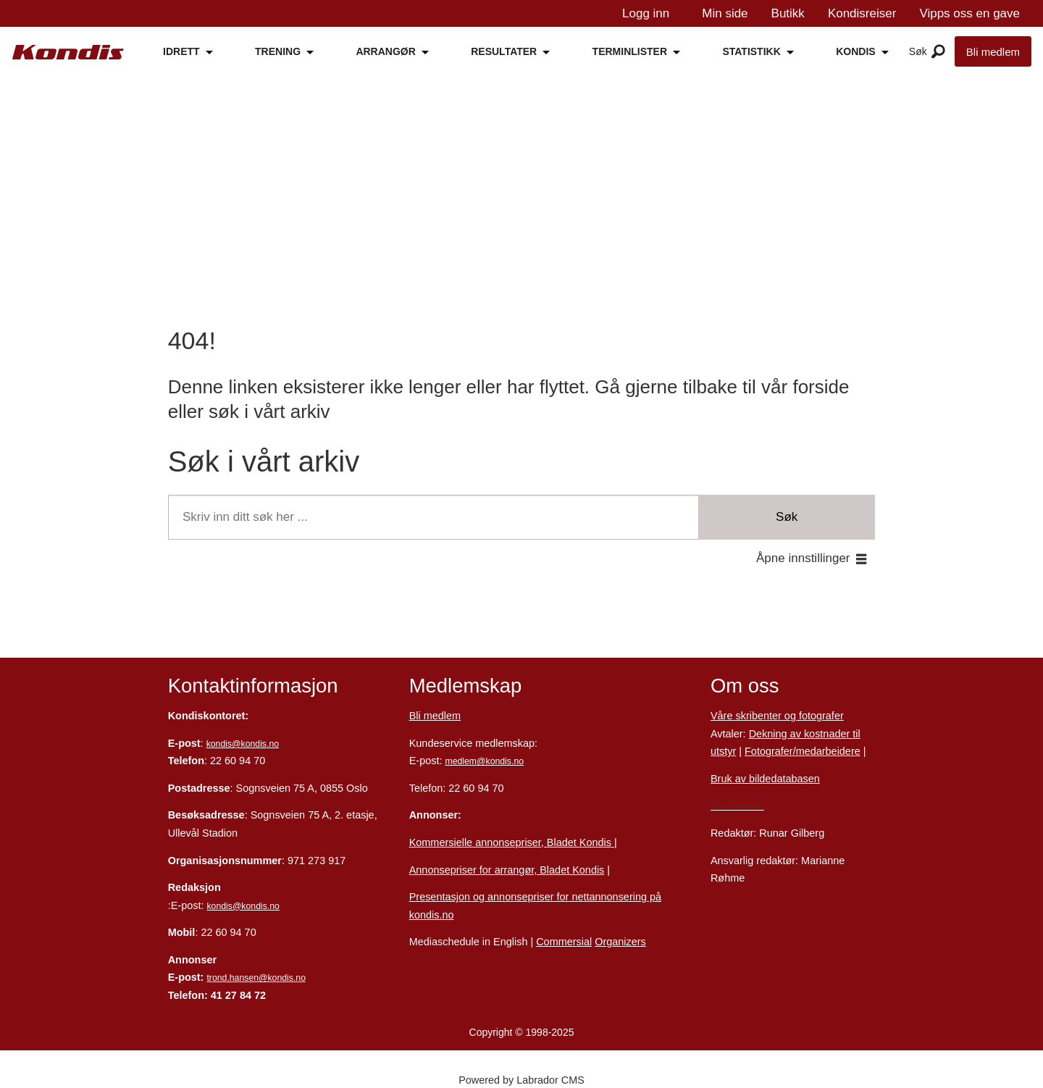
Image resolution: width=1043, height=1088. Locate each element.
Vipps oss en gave (969, 13)
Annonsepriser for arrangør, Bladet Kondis (507, 870)
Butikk (788, 13)
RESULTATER (504, 51)
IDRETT (181, 51)
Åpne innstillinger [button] (803, 558)
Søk (786, 517)
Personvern (737, 805)
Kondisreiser (862, 13)
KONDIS (855, 51)
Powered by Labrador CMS (521, 1080)
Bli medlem (993, 52)
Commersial (564, 941)
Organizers (620, 941)
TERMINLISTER (629, 51)
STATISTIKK (751, 51)
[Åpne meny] (938, 52)
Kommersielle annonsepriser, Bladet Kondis (511, 842)
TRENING (278, 51)
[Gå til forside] (68, 52)
